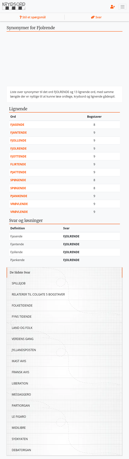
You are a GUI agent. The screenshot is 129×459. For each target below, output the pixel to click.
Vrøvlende (19, 204)
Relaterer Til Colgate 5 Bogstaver (38, 294)
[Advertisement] (64, 60)
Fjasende (17, 125)
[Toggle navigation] (122, 7)
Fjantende (18, 132)
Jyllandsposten (24, 350)
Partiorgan (21, 405)
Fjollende (18, 140)
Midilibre (19, 428)
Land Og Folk (22, 328)
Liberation (20, 383)
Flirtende (18, 164)
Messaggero (21, 394)
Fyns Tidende (22, 316)
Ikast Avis (19, 361)
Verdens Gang (22, 339)
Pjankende (18, 196)
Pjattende (18, 172)
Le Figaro (19, 417)
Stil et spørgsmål (32, 17)
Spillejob (19, 283)
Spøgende (18, 180)
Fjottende (18, 156)
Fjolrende (18, 148)
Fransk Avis (20, 372)
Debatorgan (21, 450)
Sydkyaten (20, 439)
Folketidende (22, 305)
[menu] (112, 6)
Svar (96, 17)
